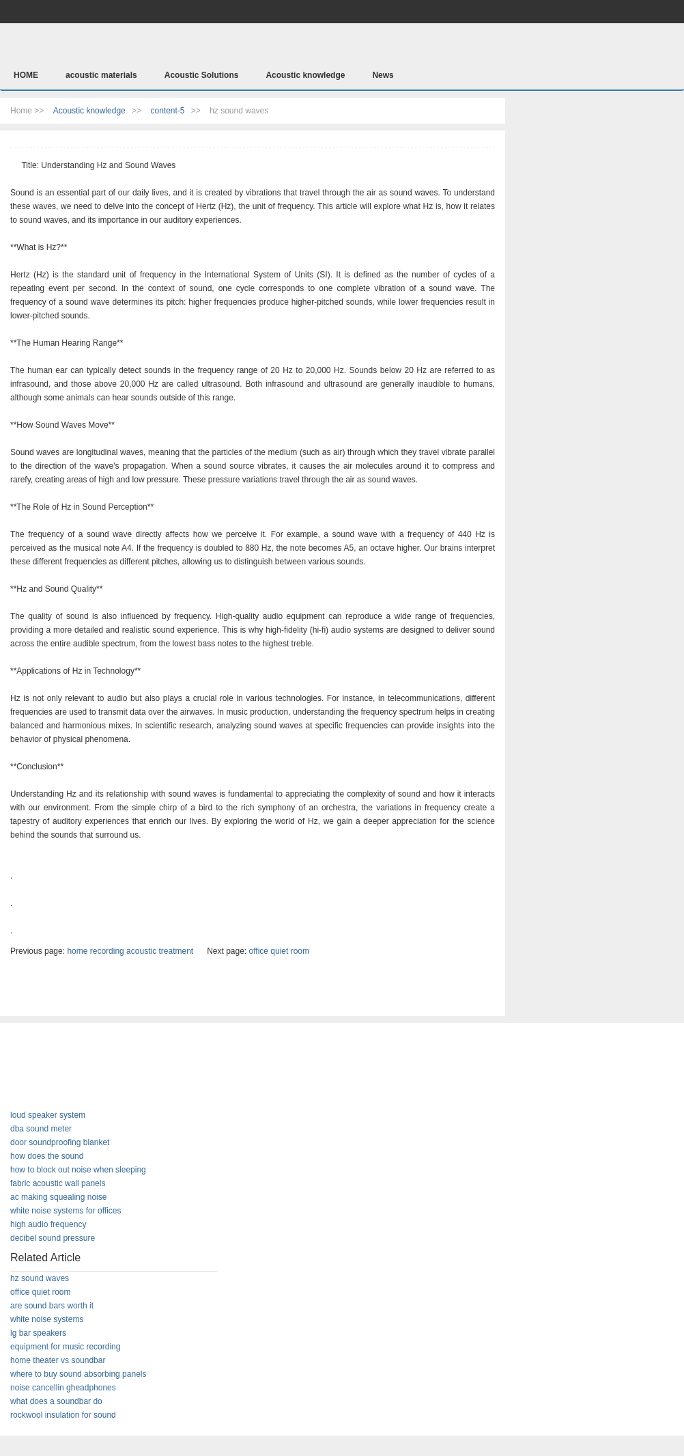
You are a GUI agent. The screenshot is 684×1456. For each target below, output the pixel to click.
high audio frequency (48, 1224)
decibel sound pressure (52, 1238)
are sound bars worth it (52, 1305)
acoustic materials (101, 75)
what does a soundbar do (56, 1401)
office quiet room (279, 951)
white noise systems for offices (66, 1210)
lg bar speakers (38, 1333)
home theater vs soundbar (57, 1360)
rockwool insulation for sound (63, 1415)
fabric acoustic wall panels (57, 1183)
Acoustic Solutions (202, 75)
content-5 (167, 110)
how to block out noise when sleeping (78, 1170)
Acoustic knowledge (305, 75)
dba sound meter (41, 1129)
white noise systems (46, 1319)
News (382, 75)
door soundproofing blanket (59, 1142)
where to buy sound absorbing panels (78, 1374)
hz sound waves (39, 1278)
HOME (26, 75)
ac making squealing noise (58, 1197)
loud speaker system (47, 1115)
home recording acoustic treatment (130, 951)
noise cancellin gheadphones (63, 1387)
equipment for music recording (65, 1346)
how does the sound (46, 1156)
